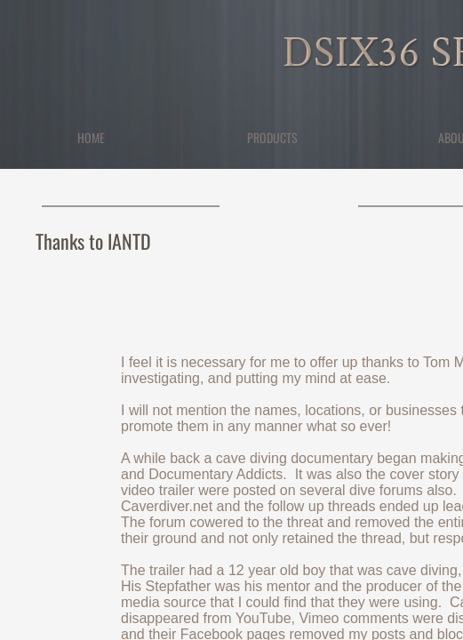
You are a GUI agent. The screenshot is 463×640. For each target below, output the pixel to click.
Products (272, 137)
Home (91, 137)
